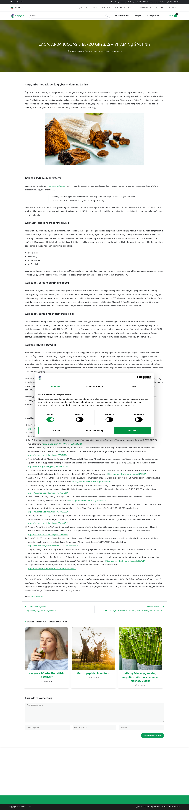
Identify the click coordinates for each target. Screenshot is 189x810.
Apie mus (159, 8)
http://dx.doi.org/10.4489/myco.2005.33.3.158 (62, 444)
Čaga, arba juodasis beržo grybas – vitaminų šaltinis (103, 51)
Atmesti (56, 430)
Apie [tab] (134, 386)
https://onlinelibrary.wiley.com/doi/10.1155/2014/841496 (53, 546)
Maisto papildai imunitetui (93, 673)
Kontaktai (172, 8)
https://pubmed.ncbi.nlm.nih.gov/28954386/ (48, 534)
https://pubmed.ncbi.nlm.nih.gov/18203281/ (127, 474)
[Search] (105, 15)
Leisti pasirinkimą (94, 430)
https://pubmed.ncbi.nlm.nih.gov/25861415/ (92, 482)
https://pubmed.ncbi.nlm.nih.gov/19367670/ (47, 455)
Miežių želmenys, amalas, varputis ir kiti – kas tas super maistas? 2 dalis (140, 677)
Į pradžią (83, 8)
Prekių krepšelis (174, 807)
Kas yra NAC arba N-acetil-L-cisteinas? (46, 675)
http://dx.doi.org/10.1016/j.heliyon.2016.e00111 (48, 466)
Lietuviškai (18, 8)
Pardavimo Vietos (144, 8)
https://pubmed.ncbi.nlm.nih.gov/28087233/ (48, 512)
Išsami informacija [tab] (94, 386)
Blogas (95, 8)
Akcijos (136, 15)
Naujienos (106, 8)
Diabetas (39, 597)
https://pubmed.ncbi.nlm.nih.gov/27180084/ (88, 500)
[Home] (68, 51)
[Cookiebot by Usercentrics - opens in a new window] (139, 378)
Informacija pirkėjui (123, 8)
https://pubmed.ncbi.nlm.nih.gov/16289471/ (125, 561)
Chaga (33, 597)
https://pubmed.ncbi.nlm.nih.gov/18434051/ (47, 523)
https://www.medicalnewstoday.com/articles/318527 (52, 568)
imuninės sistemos (56, 186)
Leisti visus (132, 430)
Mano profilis (152, 15)
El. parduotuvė (121, 15)
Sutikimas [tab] (55, 386)
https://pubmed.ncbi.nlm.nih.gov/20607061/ (48, 493)
